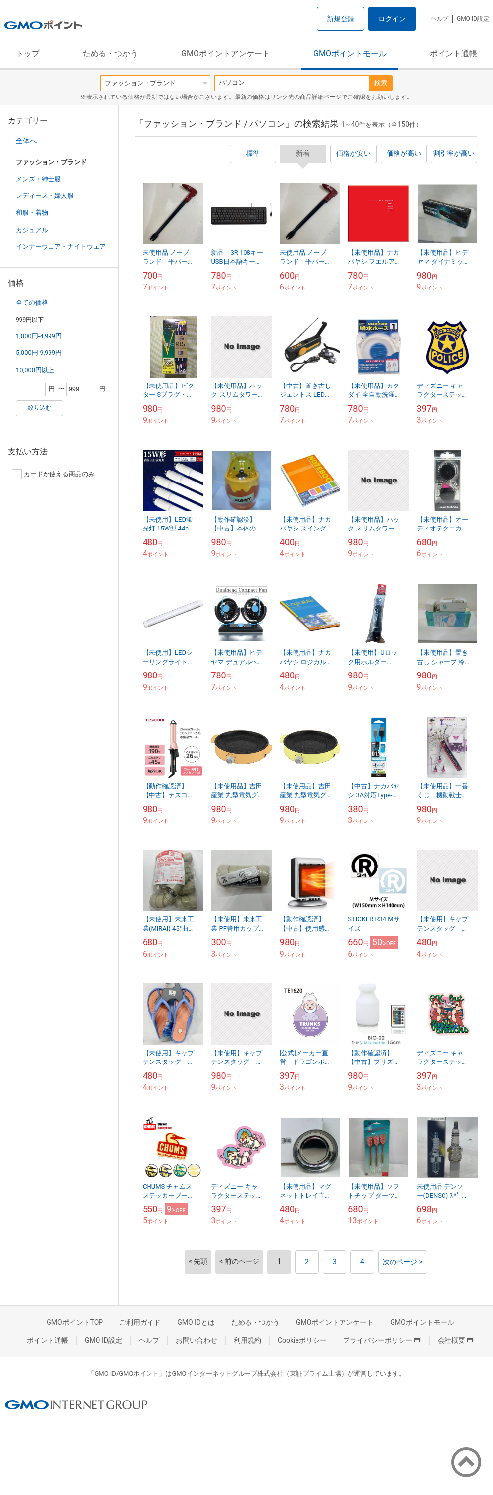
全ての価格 (32, 302)
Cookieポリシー (302, 1340)
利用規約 (247, 1340)
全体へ (26, 141)
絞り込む (39, 407)
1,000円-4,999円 (39, 335)
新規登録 (340, 19)
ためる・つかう (110, 53)
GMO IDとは (196, 1322)
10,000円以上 (35, 370)
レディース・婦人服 (45, 195)
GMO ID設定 (473, 18)
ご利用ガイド (140, 1322)
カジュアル (32, 230)
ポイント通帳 (453, 53)
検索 (380, 83)
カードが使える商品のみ (53, 474)
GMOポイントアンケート (225, 53)
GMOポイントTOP (75, 1322)
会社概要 (456, 1340)
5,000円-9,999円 (39, 352)
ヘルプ (439, 18)
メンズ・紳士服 (38, 179)
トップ (28, 53)
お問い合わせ (196, 1340)
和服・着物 (32, 212)
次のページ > (403, 1262)
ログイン (392, 19)
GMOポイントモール (350, 53)
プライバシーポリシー (382, 1340)
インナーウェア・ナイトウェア (61, 246)
